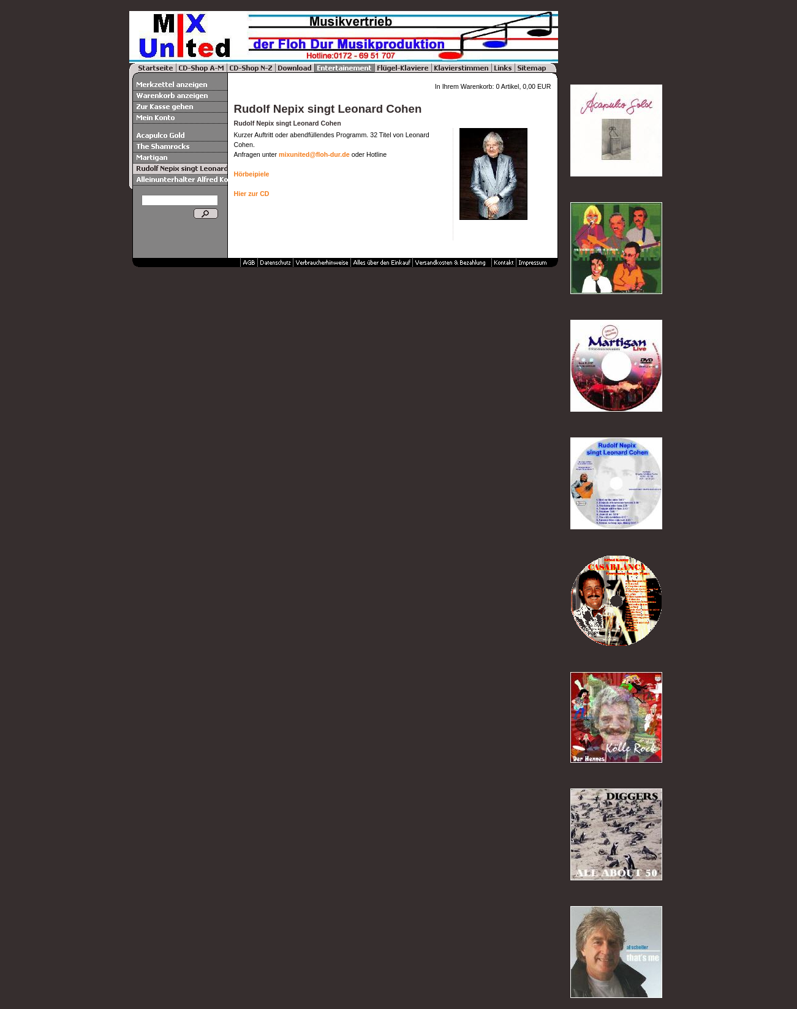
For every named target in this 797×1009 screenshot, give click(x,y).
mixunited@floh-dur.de (314, 154)
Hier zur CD (252, 193)
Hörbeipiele (252, 174)
